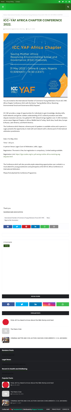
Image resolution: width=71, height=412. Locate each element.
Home (2, 1)
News (48, 218)
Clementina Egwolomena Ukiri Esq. (15, 29)
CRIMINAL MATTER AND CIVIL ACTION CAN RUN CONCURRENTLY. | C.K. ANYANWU (39, 338)
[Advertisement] (35, 192)
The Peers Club (16, 329)
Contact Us (65, 409)
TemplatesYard (17, 409)
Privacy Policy (10, 1)
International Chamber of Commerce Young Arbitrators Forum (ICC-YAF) (27, 15)
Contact (18, 1)
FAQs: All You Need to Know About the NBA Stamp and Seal (32, 320)
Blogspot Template (37, 409)
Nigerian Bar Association (11, 220)
